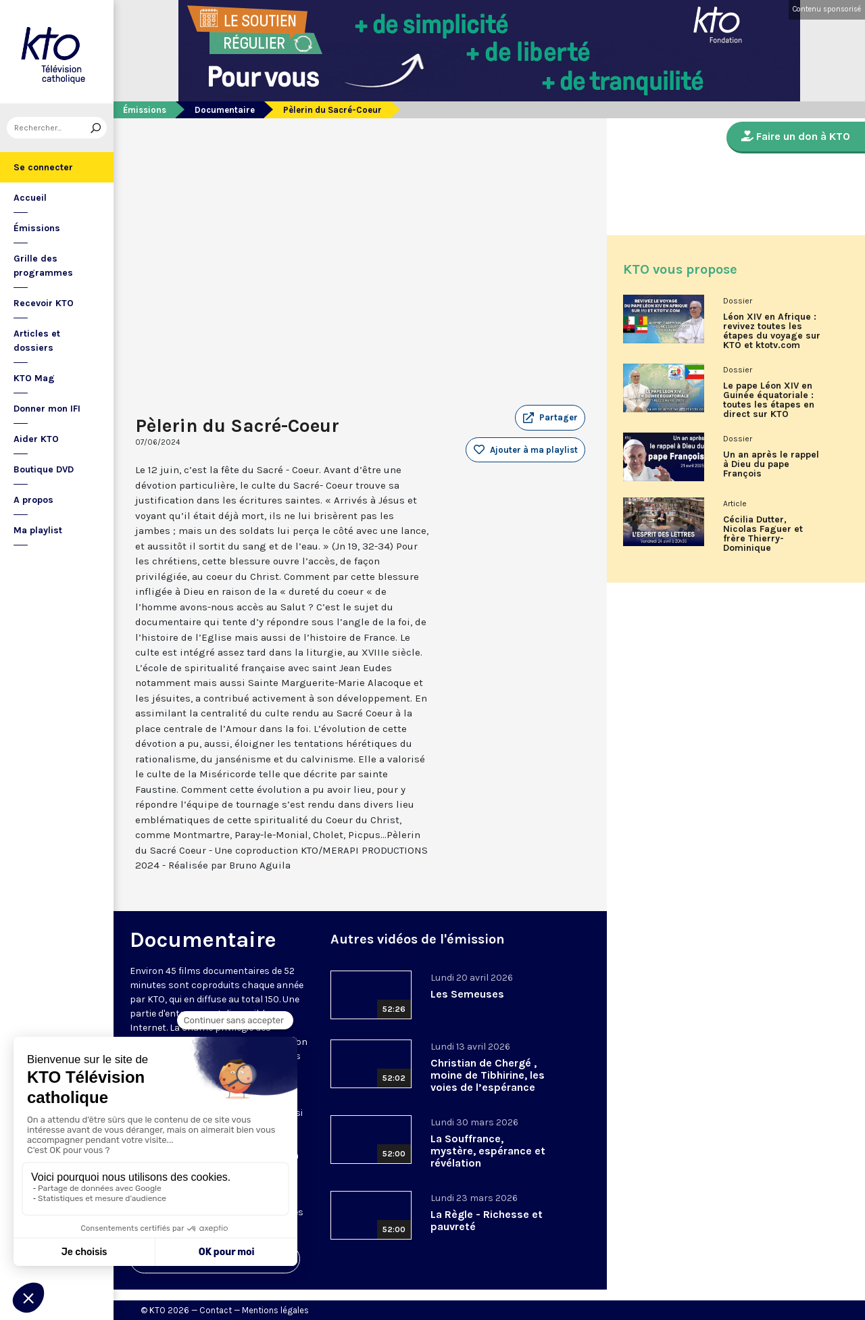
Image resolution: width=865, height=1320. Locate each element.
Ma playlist (38, 530)
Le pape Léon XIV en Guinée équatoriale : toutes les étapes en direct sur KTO (768, 400)
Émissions (37, 228)
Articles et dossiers (37, 340)
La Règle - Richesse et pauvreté (486, 1220)
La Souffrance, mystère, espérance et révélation (487, 1150)
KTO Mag (34, 378)
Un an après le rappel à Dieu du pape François (771, 464)
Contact (215, 1310)
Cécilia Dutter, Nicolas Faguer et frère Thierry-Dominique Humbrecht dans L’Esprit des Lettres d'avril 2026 (767, 538)
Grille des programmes (43, 265)
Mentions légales (275, 1310)
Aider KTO (36, 439)
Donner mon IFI (47, 408)
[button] (550, 418)
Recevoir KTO (44, 303)
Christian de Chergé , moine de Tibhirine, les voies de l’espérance (487, 1075)
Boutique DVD (44, 469)
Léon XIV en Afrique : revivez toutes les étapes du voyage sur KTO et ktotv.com (771, 331)
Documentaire (225, 110)
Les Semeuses (467, 993)
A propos (33, 500)
